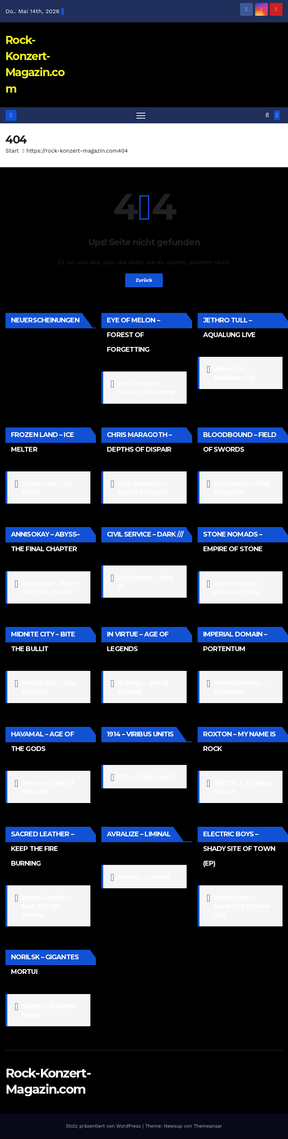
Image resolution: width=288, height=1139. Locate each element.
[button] (267, 115)
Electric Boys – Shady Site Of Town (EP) (241, 906)
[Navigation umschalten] (141, 115)
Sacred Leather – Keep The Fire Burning (47, 906)
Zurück (144, 281)
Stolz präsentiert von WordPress (104, 1126)
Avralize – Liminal (143, 876)
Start (12, 151)
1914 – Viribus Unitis (146, 776)
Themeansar (208, 1126)
